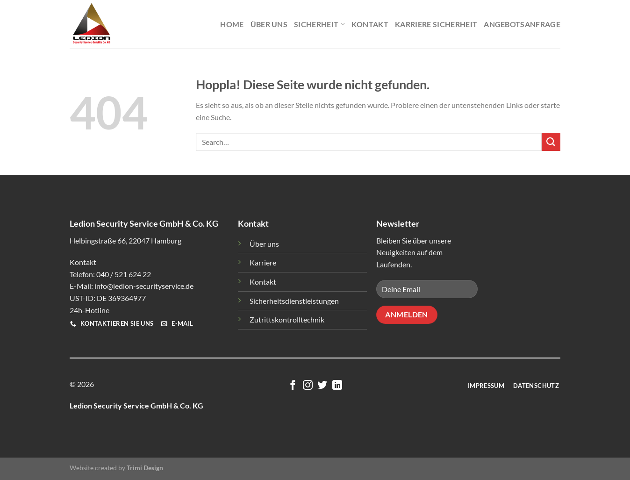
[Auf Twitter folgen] (322, 385)
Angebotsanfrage (522, 24)
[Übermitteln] (551, 142)
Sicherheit (319, 24)
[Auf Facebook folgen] (293, 385)
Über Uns (269, 24)
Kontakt (369, 24)
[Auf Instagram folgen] (308, 385)
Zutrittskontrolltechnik (287, 319)
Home (231, 24)
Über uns (264, 243)
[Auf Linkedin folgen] (337, 385)
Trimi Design (145, 468)
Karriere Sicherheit (436, 24)
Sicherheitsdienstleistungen (294, 300)
